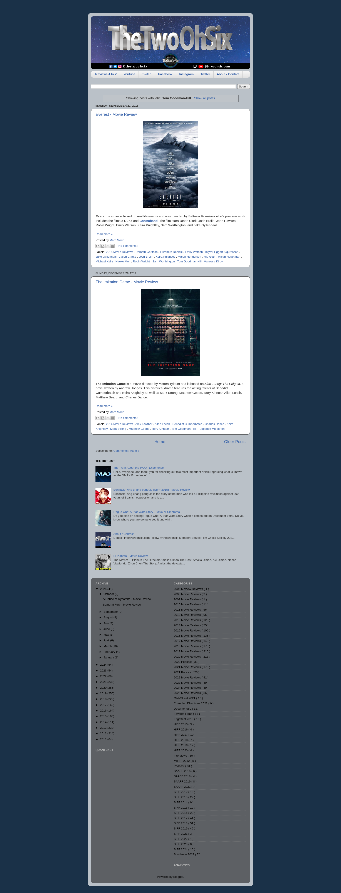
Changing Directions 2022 (191, 703)
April (107, 640)
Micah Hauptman (229, 256)
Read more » (104, 234)
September (111, 611)
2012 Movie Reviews (188, 614)
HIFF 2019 (181, 745)
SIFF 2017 (181, 818)
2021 (103, 681)
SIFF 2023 (181, 844)
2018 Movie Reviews (188, 646)
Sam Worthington (164, 261)
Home (159, 441)
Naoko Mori (123, 261)
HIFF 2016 (181, 729)
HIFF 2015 (181, 724)
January (109, 657)
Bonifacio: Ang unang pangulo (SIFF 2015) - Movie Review (151, 489)
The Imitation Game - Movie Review (127, 282)
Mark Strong (118, 428)
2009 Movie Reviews (188, 599)
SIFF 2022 (181, 839)
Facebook (165, 74)
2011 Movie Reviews (188, 609)
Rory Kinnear (161, 428)
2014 (103, 722)
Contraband (148, 221)
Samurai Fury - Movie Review (122, 604)
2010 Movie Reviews (188, 604)
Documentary (183, 708)
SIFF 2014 (181, 802)
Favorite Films (183, 713)
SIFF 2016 (181, 812)
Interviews (181, 755)
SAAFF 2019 (182, 781)
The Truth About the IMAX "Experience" (139, 467)
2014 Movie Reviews (120, 424)
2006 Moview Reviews (189, 589)
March (108, 646)
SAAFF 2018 (182, 776)
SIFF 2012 (181, 792)
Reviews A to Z (106, 74)
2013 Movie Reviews (188, 620)
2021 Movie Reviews (188, 667)
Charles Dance (215, 424)
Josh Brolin (146, 256)
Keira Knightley (165, 256)
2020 (103, 687)
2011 (103, 739)
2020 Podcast (183, 661)
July (107, 623)
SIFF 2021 (181, 833)
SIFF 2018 (181, 823)
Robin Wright (142, 261)
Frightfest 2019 (184, 719)
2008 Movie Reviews (188, 594)
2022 (103, 676)
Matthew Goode (139, 428)
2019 (103, 693)
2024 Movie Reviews (188, 687)
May (107, 634)
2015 (103, 716)
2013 (103, 727)
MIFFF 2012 (182, 760)
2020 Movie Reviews (188, 656)
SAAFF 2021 (182, 786)
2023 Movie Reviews (188, 682)
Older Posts (235, 441)
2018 (103, 699)
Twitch (146, 74)
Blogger (178, 876)
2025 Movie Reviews (188, 693)
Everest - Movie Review (116, 114)
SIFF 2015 (181, 807)
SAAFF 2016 (182, 771)
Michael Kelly (105, 261)
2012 (103, 733)
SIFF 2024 (181, 849)
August (109, 617)
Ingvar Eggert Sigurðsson (222, 251)
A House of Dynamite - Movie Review (127, 599)
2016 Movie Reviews (188, 635)
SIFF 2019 (181, 828)
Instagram (186, 74)
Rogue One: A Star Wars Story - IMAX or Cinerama (146, 512)
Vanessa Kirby (213, 261)
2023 (103, 670)
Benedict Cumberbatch (187, 424)
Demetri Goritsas (146, 251)
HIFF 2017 (181, 734)
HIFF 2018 (181, 740)
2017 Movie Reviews (188, 641)
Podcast (179, 766)
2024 (103, 664)
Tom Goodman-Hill (189, 261)
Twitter (205, 74)
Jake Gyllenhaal (106, 256)
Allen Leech (163, 424)
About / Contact (228, 74)
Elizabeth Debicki (171, 251)
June (107, 629)
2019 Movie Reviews (188, 651)
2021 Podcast (183, 672)
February (110, 651)
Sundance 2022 (184, 854)
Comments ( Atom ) (126, 450)
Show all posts (204, 98)
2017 (103, 705)
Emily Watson (194, 251)
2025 (103, 589)
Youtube (129, 74)
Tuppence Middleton (211, 428)
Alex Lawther (144, 424)
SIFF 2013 (181, 797)
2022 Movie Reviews (188, 677)
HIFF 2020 (181, 750)
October (109, 594)
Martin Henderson (190, 256)
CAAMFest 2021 (185, 698)
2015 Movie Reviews (120, 251)
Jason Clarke (128, 256)
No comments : (128, 245)
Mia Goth (210, 256)
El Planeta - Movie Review (130, 555)
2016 (103, 710)
